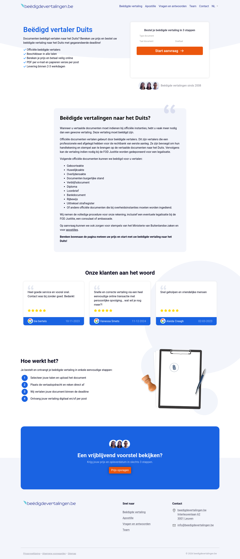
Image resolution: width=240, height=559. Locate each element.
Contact (204, 6)
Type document (147, 36)
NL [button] (214, 6)
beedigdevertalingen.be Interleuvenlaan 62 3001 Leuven (192, 514)
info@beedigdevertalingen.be (196, 525)
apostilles (72, 229)
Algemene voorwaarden (54, 553)
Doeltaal (179, 41)
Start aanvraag (169, 51)
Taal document (146, 41)
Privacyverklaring (31, 553)
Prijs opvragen (120, 470)
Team (192, 6)
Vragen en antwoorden (173, 6)
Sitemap (72, 553)
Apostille (150, 6)
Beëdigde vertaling (130, 6)
